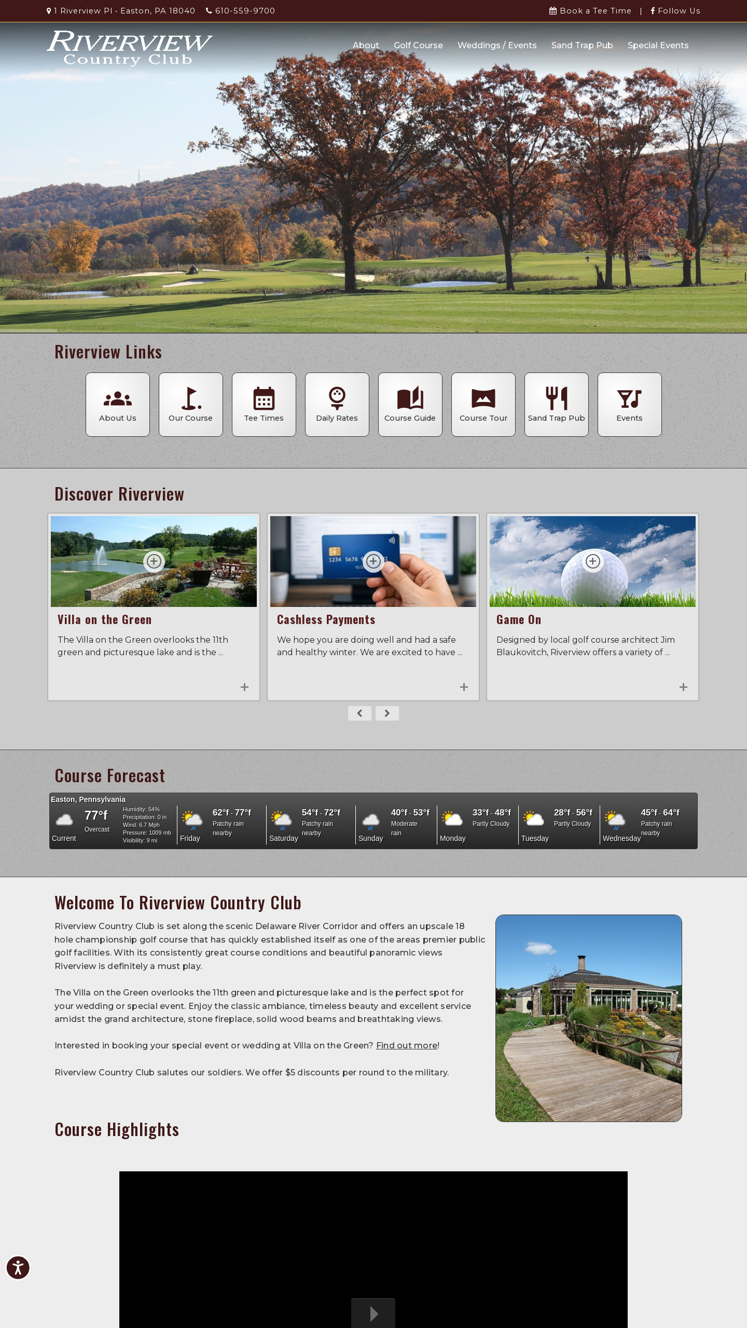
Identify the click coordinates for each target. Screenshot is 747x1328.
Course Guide (410, 403)
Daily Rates (337, 403)
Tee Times (264, 403)
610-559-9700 (240, 11)
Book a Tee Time (590, 11)
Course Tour (483, 403)
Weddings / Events (497, 45)
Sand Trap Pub (582, 45)
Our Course (191, 403)
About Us (117, 403)
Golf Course (418, 45)
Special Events (658, 45)
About (366, 45)
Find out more (406, 1045)
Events (629, 403)
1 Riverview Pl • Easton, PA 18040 (121, 11)
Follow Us (675, 11)
